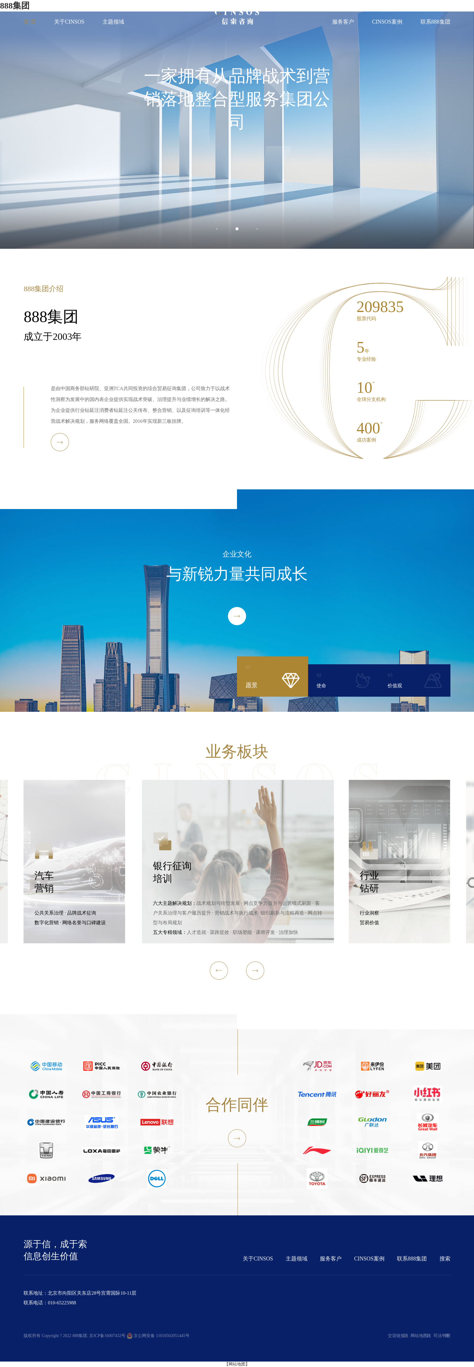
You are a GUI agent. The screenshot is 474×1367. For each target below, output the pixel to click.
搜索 (445, 1259)
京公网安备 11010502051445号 (158, 1336)
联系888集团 (435, 22)
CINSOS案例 (387, 22)
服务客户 (343, 22)
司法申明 (441, 1335)
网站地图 (419, 1335)
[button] (216, 228)
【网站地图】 (237, 1364)
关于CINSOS (69, 22)
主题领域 (113, 22)
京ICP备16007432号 (107, 1335)
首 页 (30, 22)
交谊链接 (396, 1335)
